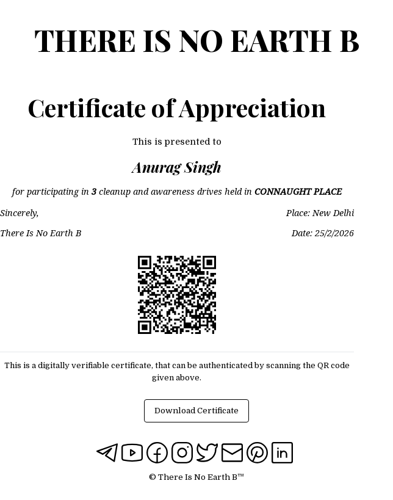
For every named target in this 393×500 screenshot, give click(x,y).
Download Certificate (196, 410)
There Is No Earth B (196, 39)
